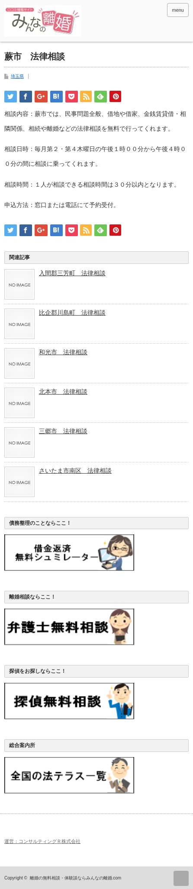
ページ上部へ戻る (181, 878)
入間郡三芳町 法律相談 (72, 273)
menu (178, 10)
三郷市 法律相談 (63, 431)
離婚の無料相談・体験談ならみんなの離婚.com (76, 878)
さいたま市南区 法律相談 (75, 470)
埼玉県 (17, 76)
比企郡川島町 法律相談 (72, 312)
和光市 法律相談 (63, 352)
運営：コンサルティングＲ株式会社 (42, 841)
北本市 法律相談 (63, 391)
